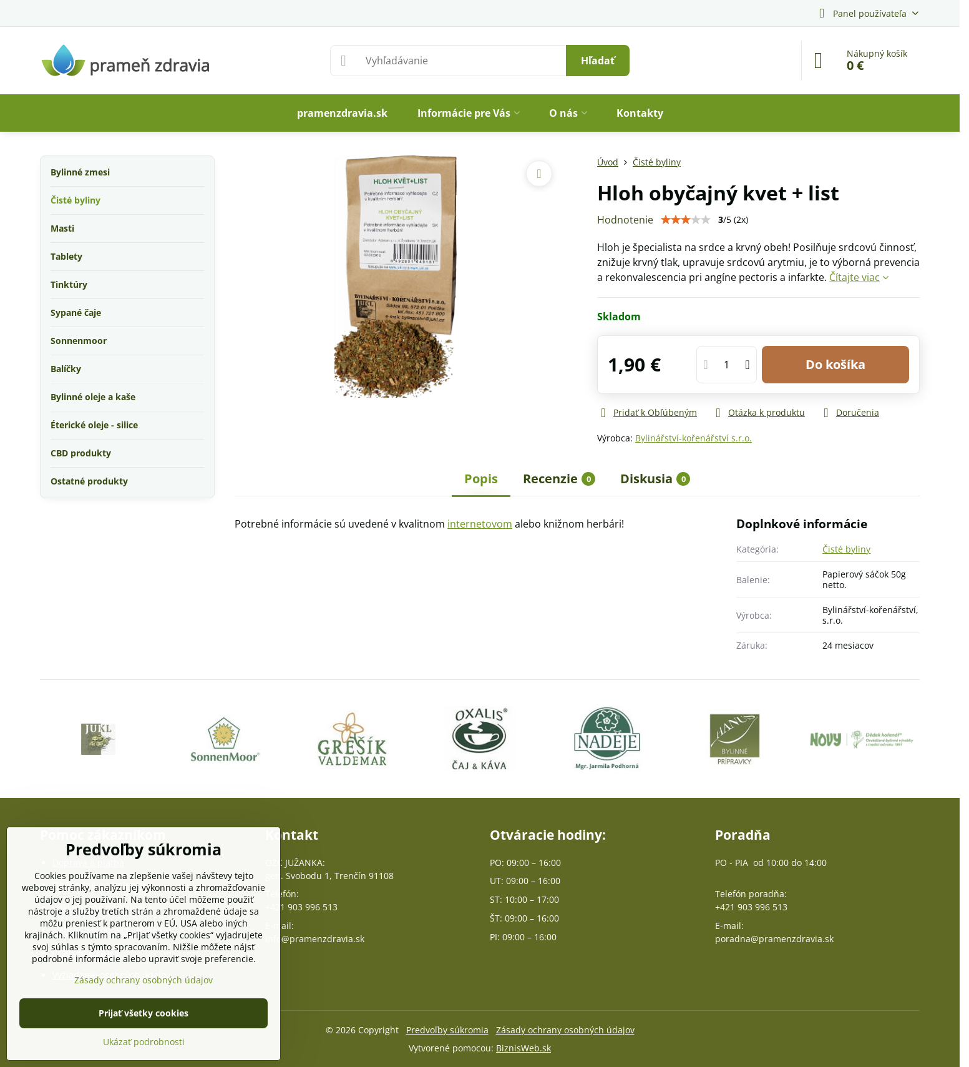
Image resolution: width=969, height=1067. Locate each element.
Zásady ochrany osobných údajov (565, 1030)
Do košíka (835, 364)
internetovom (479, 524)
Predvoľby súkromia (447, 1030)
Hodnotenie (625, 220)
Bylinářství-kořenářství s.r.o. (693, 438)
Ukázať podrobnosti (144, 1042)
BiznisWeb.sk (523, 1048)
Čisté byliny (846, 549)
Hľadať (598, 60)
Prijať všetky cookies (143, 1013)
